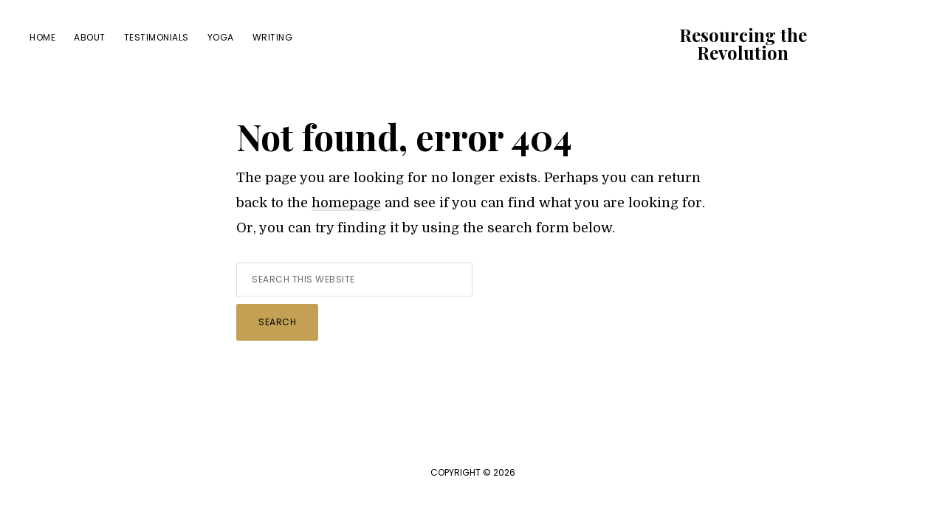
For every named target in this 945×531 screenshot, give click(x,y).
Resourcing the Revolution (743, 43)
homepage (346, 202)
